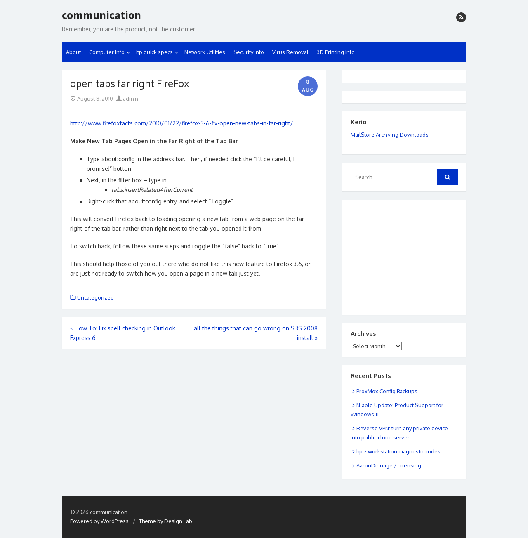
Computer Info (107, 52)
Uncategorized (95, 297)
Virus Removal (290, 52)
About (73, 52)
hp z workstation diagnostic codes (398, 451)
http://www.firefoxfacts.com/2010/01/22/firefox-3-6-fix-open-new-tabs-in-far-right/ (181, 123)
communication (101, 15)
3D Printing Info (336, 52)
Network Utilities (204, 52)
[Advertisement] (392, 247)
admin (127, 98)
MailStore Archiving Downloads (390, 134)
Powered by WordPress (99, 521)
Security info (248, 52)
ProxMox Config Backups (386, 391)
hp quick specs (154, 52)
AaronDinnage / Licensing (388, 465)
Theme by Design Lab (165, 521)
